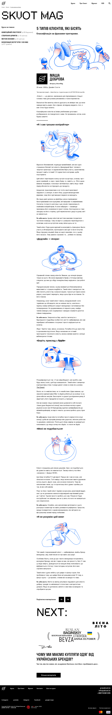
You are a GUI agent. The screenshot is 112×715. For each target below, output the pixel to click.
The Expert (40, 387)
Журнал (94, 3)
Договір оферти (92, 708)
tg (68, 599)
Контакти (40, 688)
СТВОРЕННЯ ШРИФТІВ (10, 36)
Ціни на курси (51, 688)
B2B (103, 3)
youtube (15, 700)
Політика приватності (104, 708)
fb (61, 599)
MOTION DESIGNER (8, 39)
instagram (5, 700)
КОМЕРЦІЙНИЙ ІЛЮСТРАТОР (12, 32)
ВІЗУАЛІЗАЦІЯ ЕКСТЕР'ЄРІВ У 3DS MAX (15, 42)
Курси (73, 3)
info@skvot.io (104, 690)
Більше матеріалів (48, 675)
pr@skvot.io (105, 688)
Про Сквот (83, 3)
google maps (49, 700)
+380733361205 (103, 693)
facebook (37, 700)
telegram (26, 700)
